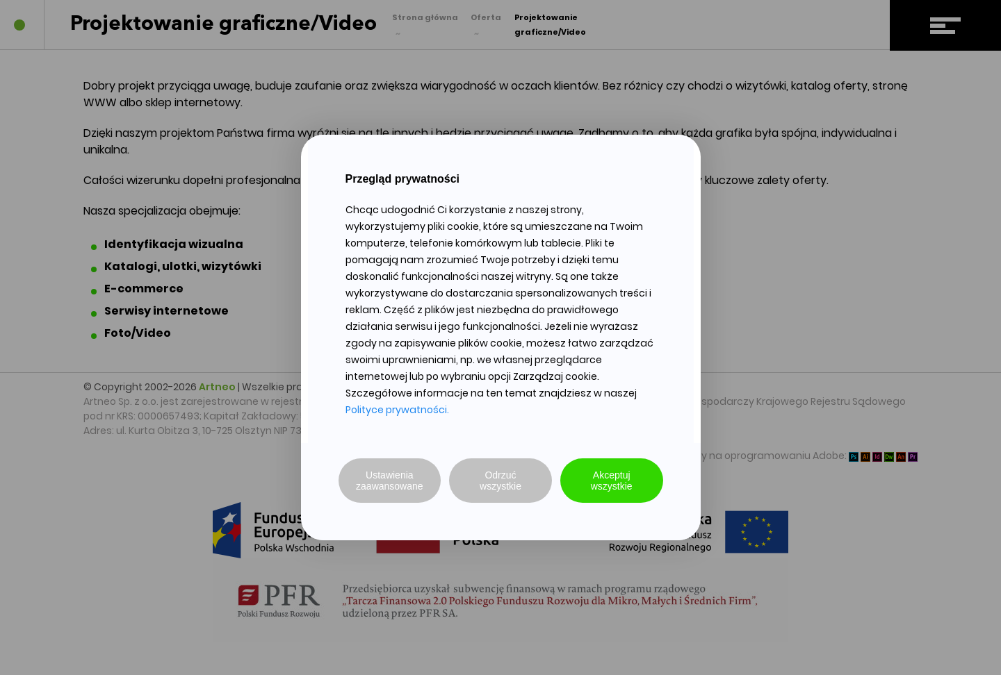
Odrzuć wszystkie (500, 480)
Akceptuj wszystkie (612, 480)
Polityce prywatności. (397, 410)
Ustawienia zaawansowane (389, 480)
